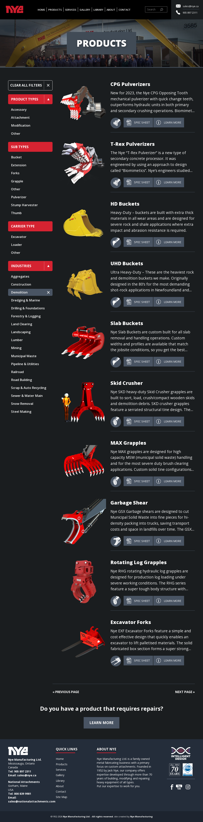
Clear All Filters (26, 85)
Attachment (20, 117)
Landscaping (21, 332)
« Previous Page (66, 692)
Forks (15, 173)
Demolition (19, 292)
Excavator (18, 237)
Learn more (101, 722)
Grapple (17, 181)
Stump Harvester (24, 205)
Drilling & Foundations (28, 308)
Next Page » (185, 692)
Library (98, 9)
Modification (20, 125)
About (111, 9)
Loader (16, 245)
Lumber (17, 340)
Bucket (16, 157)
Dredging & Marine (25, 300)
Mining (16, 348)
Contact (125, 9)
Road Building (21, 380)
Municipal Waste (24, 356)
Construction (21, 284)
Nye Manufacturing (141, 816)
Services (70, 9)
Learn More (168, 122)
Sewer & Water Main (27, 396)
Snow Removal (22, 404)
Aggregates (20, 276)
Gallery (85, 9)
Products (55, 9)
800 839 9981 (22, 793)
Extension (18, 165)
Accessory (19, 109)
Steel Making (21, 411)
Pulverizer (18, 197)
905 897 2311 (190, 12)
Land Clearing (21, 324)
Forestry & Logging (26, 316)
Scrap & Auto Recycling (28, 388)
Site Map (61, 797)
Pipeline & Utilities (25, 364)
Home (41, 9)
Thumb (16, 213)
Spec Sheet (138, 122)
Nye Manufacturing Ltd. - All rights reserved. (88, 816)
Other (15, 133)
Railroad (17, 372)
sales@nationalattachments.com (31, 801)
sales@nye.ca (191, 6)
